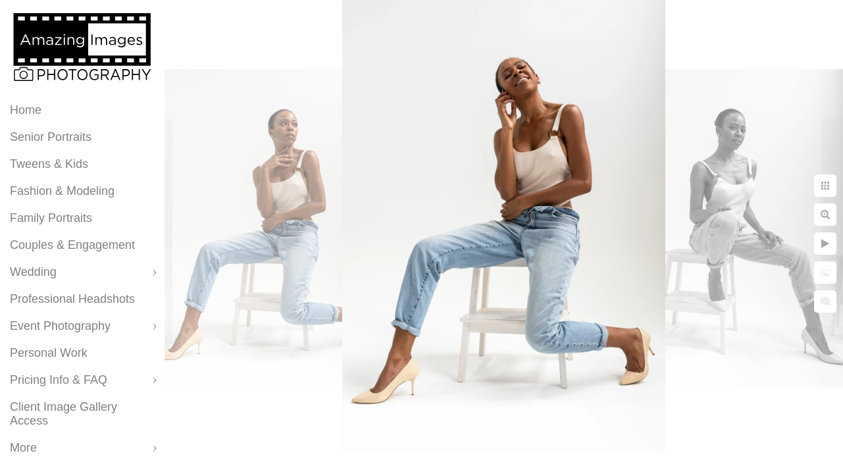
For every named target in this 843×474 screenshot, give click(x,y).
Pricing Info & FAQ (58, 379)
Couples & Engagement (72, 244)
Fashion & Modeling (62, 191)
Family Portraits (51, 217)
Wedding (33, 271)
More (23, 447)
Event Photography (60, 325)
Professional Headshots (72, 298)
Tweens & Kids (49, 164)
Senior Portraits (50, 137)
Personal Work (49, 352)
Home (25, 110)
